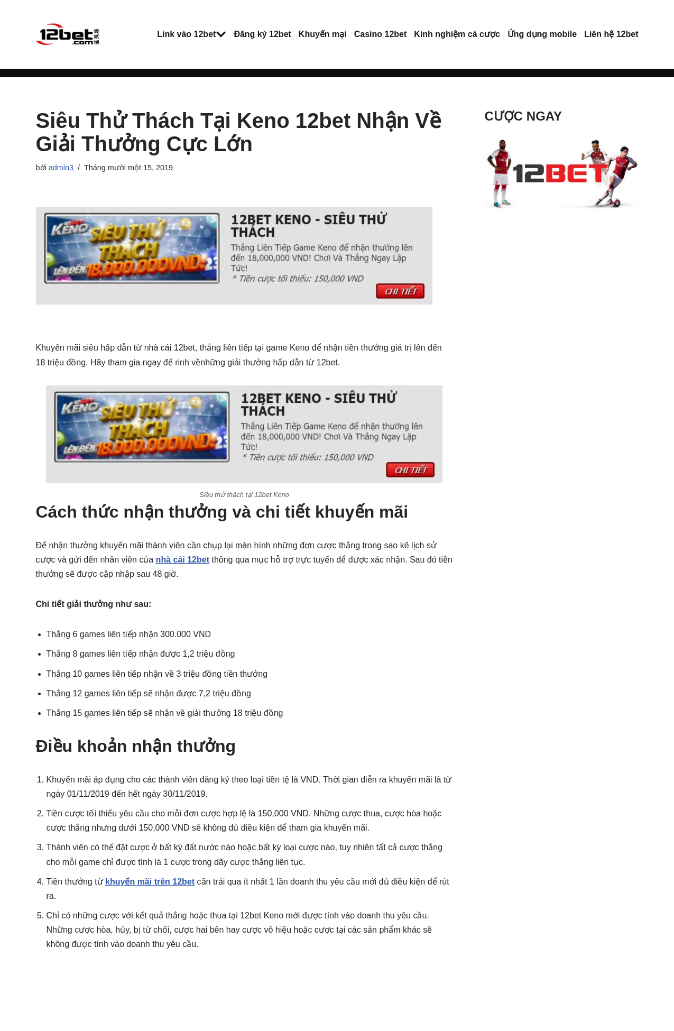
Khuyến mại (323, 34)
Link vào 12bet (186, 34)
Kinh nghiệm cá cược (457, 34)
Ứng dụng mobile (542, 34)
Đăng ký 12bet (262, 34)
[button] (221, 34)
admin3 (61, 167)
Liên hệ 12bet (611, 34)
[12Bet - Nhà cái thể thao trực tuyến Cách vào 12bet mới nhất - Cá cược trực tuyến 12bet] (67, 34)
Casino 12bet (380, 34)
